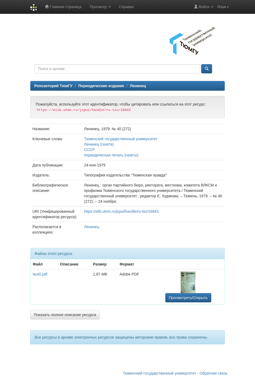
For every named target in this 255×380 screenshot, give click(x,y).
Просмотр (100, 7)
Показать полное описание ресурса (65, 315)
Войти (203, 6)
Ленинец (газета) (98, 144)
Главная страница (63, 6)
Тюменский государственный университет (120, 139)
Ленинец (138, 86)
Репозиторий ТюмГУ (53, 86)
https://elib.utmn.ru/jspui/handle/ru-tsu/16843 (121, 211)
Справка (126, 7)
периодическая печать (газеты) (111, 155)
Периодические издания (101, 86)
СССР (89, 150)
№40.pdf (40, 274)
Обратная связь (213, 373)
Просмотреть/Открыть (188, 298)
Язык (223, 7)
